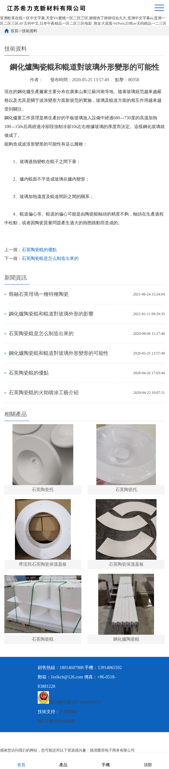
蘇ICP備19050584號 (56, 721)
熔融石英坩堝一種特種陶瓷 (39, 294)
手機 (106, 760)
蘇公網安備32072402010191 (75, 702)
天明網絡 (68, 711)
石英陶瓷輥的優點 (39, 249)
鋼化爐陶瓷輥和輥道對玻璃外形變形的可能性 (59, 353)
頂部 (148, 760)
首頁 (14, 31)
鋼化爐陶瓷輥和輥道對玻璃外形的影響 (51, 313)
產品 (63, 760)
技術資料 (29, 31)
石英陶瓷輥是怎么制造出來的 (50, 258)
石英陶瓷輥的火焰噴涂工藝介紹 (44, 392)
